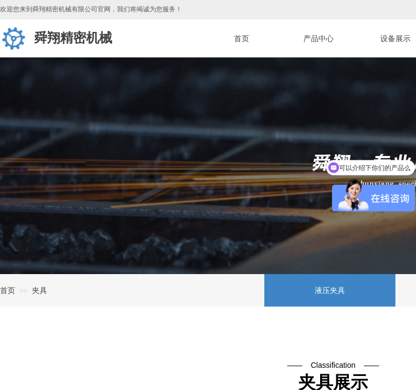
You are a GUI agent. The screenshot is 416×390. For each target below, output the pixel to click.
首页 (7, 290)
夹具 (39, 290)
